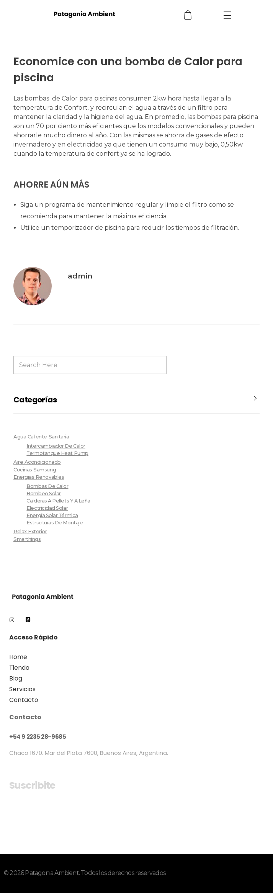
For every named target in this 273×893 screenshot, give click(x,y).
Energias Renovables (38, 477)
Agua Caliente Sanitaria (41, 436)
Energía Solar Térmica (52, 515)
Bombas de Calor (47, 486)
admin (80, 276)
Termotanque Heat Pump (57, 453)
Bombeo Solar (43, 493)
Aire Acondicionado (37, 462)
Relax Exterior (30, 531)
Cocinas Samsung (34, 469)
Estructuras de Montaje (54, 523)
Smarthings (27, 539)
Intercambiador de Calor (55, 446)
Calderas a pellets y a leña (58, 501)
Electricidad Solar (47, 508)
